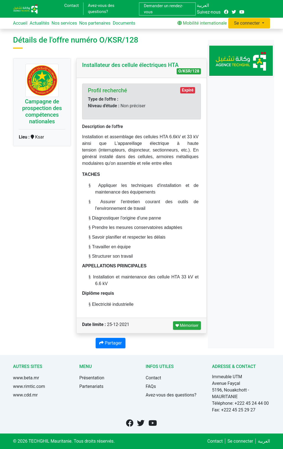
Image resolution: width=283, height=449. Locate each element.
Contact (71, 5)
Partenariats (91, 386)
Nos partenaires (94, 23)
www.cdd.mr (25, 395)
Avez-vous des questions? (101, 8)
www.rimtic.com (29, 386)
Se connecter (247, 23)
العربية (203, 5)
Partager (110, 343)
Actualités (39, 23)
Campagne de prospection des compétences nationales (42, 111)
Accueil (20, 23)
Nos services (64, 23)
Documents (124, 23)
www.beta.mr (26, 377)
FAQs (151, 386)
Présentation (91, 377)
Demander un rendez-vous (163, 9)
